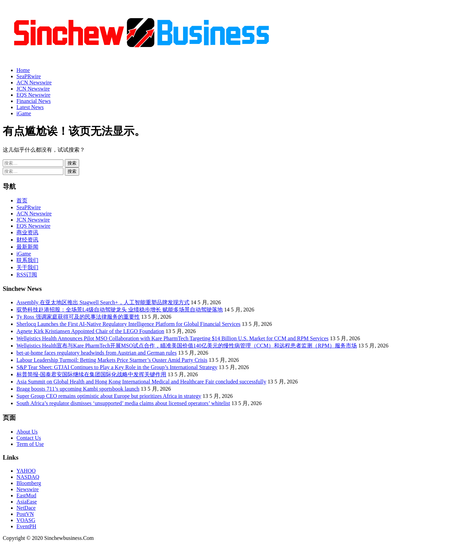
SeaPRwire (28, 76)
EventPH (26, 526)
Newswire (27, 489)
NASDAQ (27, 477)
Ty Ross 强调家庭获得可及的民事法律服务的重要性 (78, 317)
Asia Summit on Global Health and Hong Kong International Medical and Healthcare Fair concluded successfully (141, 382)
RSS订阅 (26, 274)
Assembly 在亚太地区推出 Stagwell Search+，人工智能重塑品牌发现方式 (103, 302)
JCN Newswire (33, 89)
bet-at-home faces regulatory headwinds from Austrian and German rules (96, 353)
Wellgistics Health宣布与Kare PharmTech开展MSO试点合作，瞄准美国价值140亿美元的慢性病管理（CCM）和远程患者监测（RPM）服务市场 (186, 345)
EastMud (26, 495)
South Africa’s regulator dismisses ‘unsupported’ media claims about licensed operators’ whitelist (123, 403)
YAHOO (26, 471)
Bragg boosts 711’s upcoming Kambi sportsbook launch (77, 389)
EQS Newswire (33, 95)
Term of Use (30, 444)
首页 (21, 200)
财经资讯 (27, 240)
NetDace (26, 508)
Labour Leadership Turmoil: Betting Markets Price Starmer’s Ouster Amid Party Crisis (111, 360)
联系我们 (27, 260)
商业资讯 (27, 232)
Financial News (33, 101)
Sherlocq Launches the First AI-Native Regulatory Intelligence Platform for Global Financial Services (128, 324)
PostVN (25, 514)
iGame (23, 113)
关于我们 (27, 267)
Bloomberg (28, 483)
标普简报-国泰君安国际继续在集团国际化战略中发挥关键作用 (91, 374)
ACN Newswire (34, 82)
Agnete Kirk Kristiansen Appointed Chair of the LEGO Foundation (90, 331)
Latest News (30, 107)
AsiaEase (26, 502)
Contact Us (28, 438)
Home (23, 70)
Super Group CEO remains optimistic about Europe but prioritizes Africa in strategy (108, 396)
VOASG (25, 520)
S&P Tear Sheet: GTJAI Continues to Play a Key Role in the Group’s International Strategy (116, 367)
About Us (27, 432)
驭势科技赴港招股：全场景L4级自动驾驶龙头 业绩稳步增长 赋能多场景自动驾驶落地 (119, 309)
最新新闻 (27, 247)
